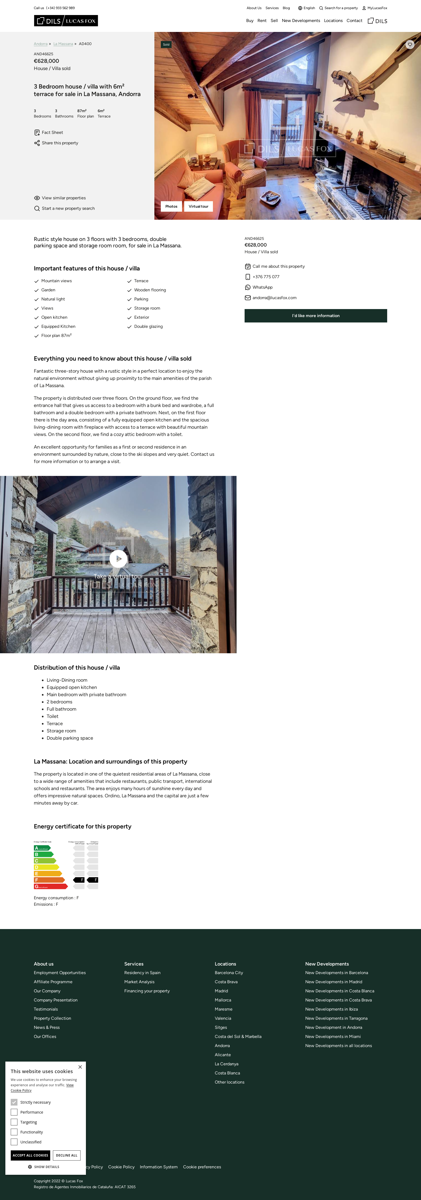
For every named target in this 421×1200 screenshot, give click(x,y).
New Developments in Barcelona (336, 972)
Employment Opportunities (60, 972)
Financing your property (147, 990)
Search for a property (338, 8)
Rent (262, 20)
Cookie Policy (121, 1166)
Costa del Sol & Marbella (238, 1036)
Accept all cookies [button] (30, 1155)
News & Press (47, 1027)
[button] (46, 1166)
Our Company (47, 990)
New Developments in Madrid (333, 981)
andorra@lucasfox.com (271, 298)
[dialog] (45, 1118)
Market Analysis (139, 981)
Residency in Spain (142, 972)
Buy (249, 20)
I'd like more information (316, 315)
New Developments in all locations (338, 1045)
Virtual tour (198, 206)
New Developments (301, 20)
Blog (286, 8)
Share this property (56, 143)
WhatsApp (259, 287)
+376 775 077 (262, 277)
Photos (171, 206)
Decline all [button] (67, 1155)
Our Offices (45, 1036)
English (306, 8)
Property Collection (52, 1018)
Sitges (221, 1027)
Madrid (221, 990)
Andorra (41, 43)
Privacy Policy (90, 1166)
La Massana (63, 43)
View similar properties (60, 198)
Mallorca (223, 1000)
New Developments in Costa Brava (338, 1000)
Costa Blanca (227, 1073)
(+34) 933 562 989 (60, 8)
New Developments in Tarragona (336, 1018)
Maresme (224, 1009)
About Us (254, 8)
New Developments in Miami (333, 1036)
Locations (333, 20)
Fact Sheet (48, 132)
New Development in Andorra (333, 1027)
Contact (354, 20)
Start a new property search (64, 208)
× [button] (80, 1067)
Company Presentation (56, 1000)
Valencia (223, 1018)
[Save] (410, 44)
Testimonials (46, 1009)
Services (272, 8)
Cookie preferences (202, 1166)
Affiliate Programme (53, 981)
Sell (274, 20)
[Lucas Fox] (66, 21)
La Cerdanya (226, 1063)
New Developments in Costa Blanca (339, 990)
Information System (159, 1166)
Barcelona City (229, 972)
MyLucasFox (374, 8)
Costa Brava (226, 981)
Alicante (223, 1054)
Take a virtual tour (118, 564)
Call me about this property (275, 266)
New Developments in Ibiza (331, 1009)
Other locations (229, 1082)
